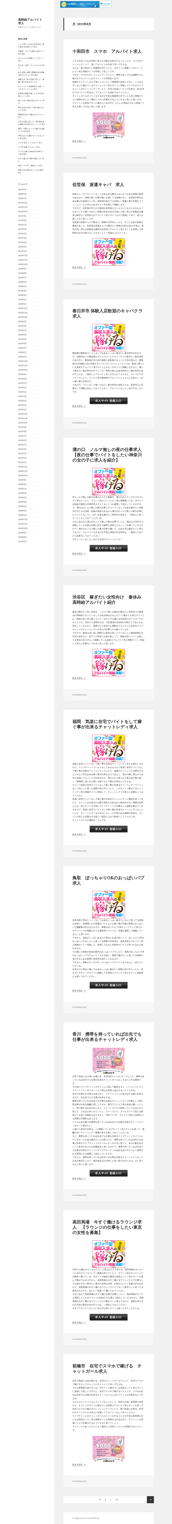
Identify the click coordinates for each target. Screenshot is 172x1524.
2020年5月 (22, 497)
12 (116, 1499)
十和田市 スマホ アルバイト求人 (107, 51)
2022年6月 (22, 387)
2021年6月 (22, 440)
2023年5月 (22, 339)
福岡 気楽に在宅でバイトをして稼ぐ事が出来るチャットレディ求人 (107, 724)
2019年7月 (22, 541)
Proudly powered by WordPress (85, 1518)
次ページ (150, 1499)
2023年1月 (22, 356)
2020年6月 (22, 493)
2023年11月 (23, 312)
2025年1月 (22, 251)
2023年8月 (22, 326)
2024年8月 (22, 273)
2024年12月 (23, 255)
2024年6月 (22, 282)
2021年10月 (23, 422)
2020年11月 (23, 471)
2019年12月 (23, 519)
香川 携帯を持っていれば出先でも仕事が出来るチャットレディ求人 (107, 1036)
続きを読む (79, 141)
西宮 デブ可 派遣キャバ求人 (30, 165)
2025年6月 (22, 229)
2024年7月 (22, 277)
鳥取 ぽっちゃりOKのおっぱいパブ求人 (108, 880)
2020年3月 (22, 506)
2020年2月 (22, 510)
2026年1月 (22, 198)
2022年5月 (22, 392)
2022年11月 (23, 365)
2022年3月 (22, 400)
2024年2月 (22, 299)
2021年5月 (22, 444)
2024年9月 (22, 268)
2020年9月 (22, 480)
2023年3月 (22, 348)
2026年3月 (22, 189)
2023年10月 (23, 317)
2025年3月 (22, 242)
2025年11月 (23, 207)
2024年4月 (22, 290)
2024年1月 (22, 304)
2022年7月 (22, 383)
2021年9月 (22, 427)
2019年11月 (23, 524)
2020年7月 (22, 488)
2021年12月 (23, 414)
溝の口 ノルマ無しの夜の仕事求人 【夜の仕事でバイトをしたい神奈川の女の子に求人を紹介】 (109, 454)
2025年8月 (22, 220)
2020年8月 (22, 484)
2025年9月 (22, 216)
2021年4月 (22, 449)
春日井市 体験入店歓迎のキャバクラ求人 (107, 313)
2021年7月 (22, 436)
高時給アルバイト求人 (30, 21)
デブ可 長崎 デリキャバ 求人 (29, 147)
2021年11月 (23, 418)
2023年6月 (22, 334)
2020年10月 (23, 475)
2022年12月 (23, 361)
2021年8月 (22, 431)
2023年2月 (22, 352)
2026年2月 (22, 194)
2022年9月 (22, 374)
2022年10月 (23, 370)
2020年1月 (22, 515)
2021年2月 (22, 458)
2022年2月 (22, 405)
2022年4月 (22, 396)
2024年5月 (22, 286)
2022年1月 (22, 409)
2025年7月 (22, 224)
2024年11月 (23, 260)
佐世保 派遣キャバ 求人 (98, 184)
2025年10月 (23, 211)
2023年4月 (22, 343)
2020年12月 (23, 466)
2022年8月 (22, 378)
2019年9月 (22, 532)
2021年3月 (22, 453)
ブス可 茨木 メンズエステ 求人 (30, 142)
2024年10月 (23, 264)
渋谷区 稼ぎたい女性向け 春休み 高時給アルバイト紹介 (109, 599)
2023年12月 (23, 308)
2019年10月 (23, 528)
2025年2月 (22, 246)
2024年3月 (22, 295)
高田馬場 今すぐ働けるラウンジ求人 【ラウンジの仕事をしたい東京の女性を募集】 (107, 1227)
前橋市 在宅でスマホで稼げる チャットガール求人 (107, 1368)
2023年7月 (22, 330)
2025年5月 (22, 233)
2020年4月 (22, 502)
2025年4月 (22, 238)
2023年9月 (22, 321)
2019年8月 (22, 537)
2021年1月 (22, 462)
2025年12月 (23, 202)
